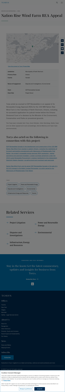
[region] (32, 381)
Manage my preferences (26, 388)
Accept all (39, 388)
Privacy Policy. (7, 380)
